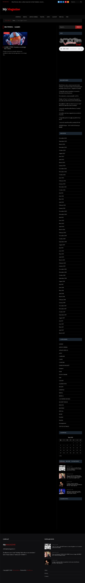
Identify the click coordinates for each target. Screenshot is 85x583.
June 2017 (61, 324)
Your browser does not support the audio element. (71, 49)
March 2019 (62, 260)
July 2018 (61, 284)
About (46, 570)
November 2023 (63, 147)
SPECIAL (61, 17)
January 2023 (62, 165)
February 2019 (62, 263)
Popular (62, 461)
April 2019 (61, 257)
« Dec (60, 455)
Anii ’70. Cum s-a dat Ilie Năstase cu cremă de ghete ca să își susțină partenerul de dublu (74, 469)
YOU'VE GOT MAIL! (64, 426)
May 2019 (61, 254)
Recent (68, 461)
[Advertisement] (52, 9)
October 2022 (62, 174)
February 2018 (62, 299)
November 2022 (63, 171)
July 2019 (61, 247)
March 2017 (62, 333)
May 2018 (61, 290)
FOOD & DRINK (63, 374)
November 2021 (62, 187)
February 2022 (62, 180)
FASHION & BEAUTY (64, 365)
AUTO (48, 17)
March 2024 (62, 144)
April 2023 (61, 159)
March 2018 (62, 296)
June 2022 (61, 177)
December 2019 (63, 235)
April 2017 (61, 330)
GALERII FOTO (63, 383)
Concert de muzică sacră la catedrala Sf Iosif (69, 122)
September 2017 (62, 314)
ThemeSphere (16, 570)
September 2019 (63, 241)
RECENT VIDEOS (63, 402)
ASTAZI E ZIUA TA (63, 350)
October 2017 (62, 311)
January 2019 (62, 266)
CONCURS (61, 362)
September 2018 (63, 278)
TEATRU (61, 417)
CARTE (61, 359)
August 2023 (62, 153)
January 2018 (62, 302)
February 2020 (62, 232)
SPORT (60, 414)
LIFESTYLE (18, 17)
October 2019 (62, 238)
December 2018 (62, 269)
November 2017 (62, 308)
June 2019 (61, 251)
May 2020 (61, 223)
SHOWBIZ (61, 408)
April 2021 (61, 202)
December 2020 (63, 211)
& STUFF (61, 344)
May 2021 (61, 199)
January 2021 (62, 208)
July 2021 (61, 193)
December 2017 (62, 305)
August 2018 (62, 281)
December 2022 (63, 168)
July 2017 (61, 321)
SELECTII (61, 405)
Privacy (46, 573)
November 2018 (62, 272)
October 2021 (62, 190)
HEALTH (61, 386)
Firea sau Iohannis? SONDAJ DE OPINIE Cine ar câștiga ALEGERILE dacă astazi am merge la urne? (74, 476)
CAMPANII (62, 356)
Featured (61, 368)
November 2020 (63, 214)
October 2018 (62, 275)
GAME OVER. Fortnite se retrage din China (15, 47)
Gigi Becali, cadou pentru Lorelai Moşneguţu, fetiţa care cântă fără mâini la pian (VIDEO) (74, 492)
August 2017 (62, 318)
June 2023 (61, 156)
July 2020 (61, 217)
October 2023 (62, 150)
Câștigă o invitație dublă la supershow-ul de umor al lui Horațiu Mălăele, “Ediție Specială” (74, 484)
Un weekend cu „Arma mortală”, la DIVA (69, 96)
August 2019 (62, 244)
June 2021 (61, 196)
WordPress (29, 570)
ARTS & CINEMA (33, 17)
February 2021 (62, 205)
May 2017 (61, 327)
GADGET (54, 17)
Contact (46, 576)
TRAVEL (42, 17)
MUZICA (61, 396)
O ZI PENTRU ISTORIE (64, 399)
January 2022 (62, 184)
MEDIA (25, 17)
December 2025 (63, 138)
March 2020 (62, 229)
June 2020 (61, 220)
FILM (60, 371)
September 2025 (63, 141)
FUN (67, 17)
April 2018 (61, 293)
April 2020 (61, 226)
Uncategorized (62, 423)
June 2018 (61, 287)
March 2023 (62, 162)
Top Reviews (75, 461)
